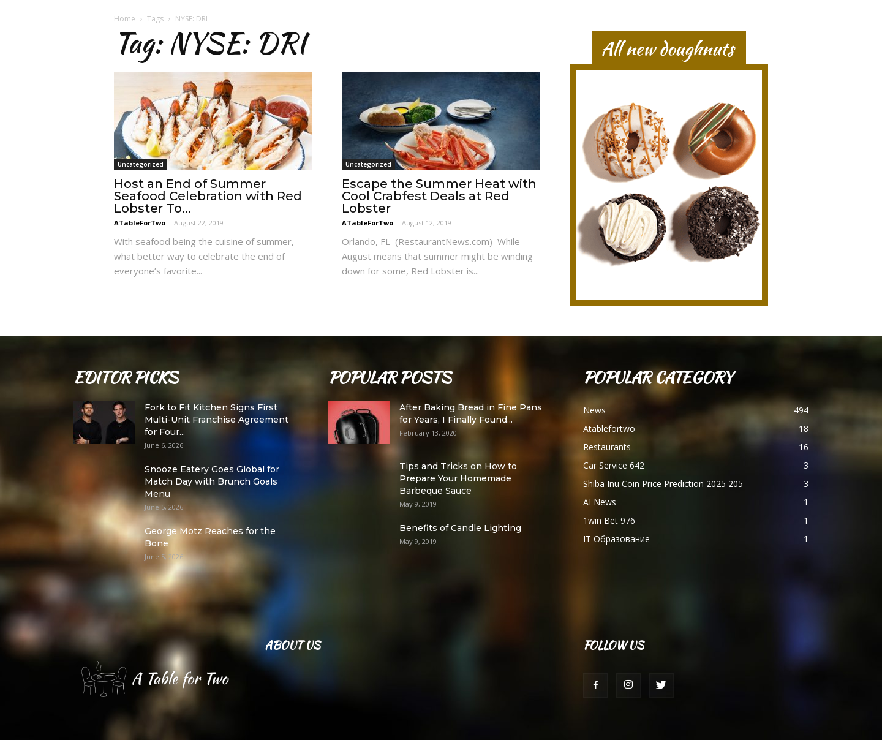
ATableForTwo (139, 222)
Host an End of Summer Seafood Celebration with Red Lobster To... (208, 196)
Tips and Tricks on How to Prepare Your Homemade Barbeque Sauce (458, 478)
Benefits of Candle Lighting (460, 528)
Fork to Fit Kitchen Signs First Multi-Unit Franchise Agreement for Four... (216, 419)
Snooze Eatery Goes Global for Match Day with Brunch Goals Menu (212, 481)
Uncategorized (141, 164)
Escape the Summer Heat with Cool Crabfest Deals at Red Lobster (439, 196)
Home (124, 18)
